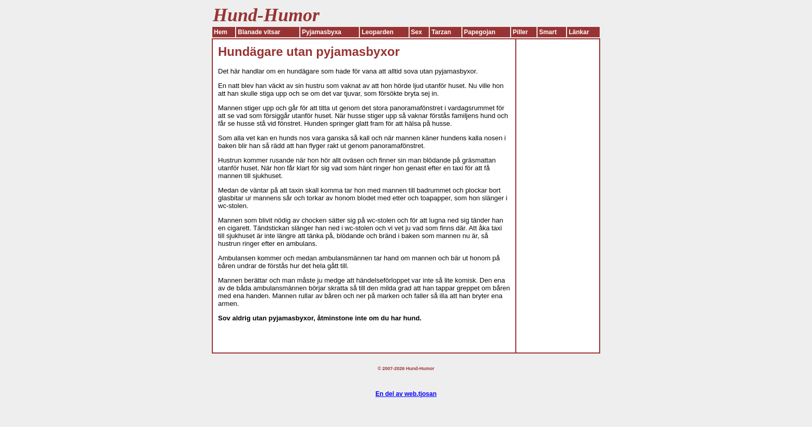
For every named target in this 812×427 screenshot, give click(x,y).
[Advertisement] (557, 194)
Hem (220, 32)
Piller (520, 32)
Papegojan (480, 32)
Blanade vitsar (259, 32)
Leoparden (377, 32)
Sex (416, 32)
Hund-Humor (420, 368)
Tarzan (441, 32)
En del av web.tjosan (406, 393)
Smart (548, 32)
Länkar (579, 32)
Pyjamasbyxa (321, 32)
